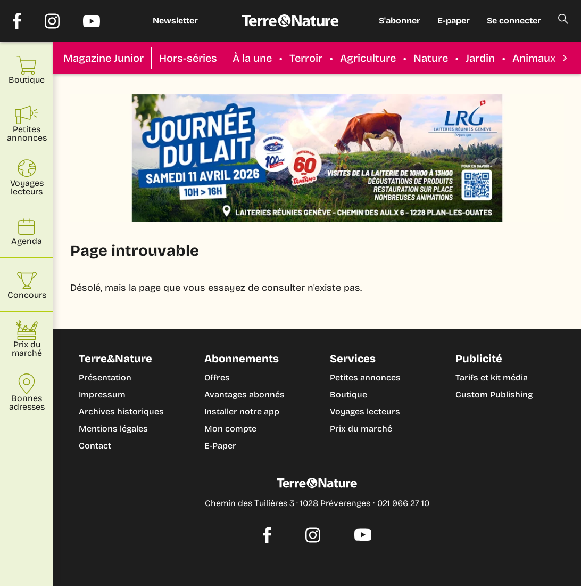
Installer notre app (241, 411)
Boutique (348, 394)
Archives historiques (121, 411)
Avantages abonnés (244, 394)
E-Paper (220, 446)
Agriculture (368, 58)
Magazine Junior (103, 58)
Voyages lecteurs (365, 411)
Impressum (102, 394)
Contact (95, 446)
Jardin (480, 58)
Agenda (26, 231)
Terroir (305, 58)
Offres (217, 377)
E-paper (453, 20)
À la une (252, 58)
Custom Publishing (494, 394)
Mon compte (230, 429)
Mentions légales (113, 429)
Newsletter (175, 20)
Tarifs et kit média (491, 377)
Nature (430, 58)
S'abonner (399, 20)
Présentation (105, 377)
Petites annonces (365, 377)
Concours (26, 285)
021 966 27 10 (403, 503)
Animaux (534, 58)
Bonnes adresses (27, 392)
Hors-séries (188, 58)
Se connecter (514, 20)
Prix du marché (361, 429)
